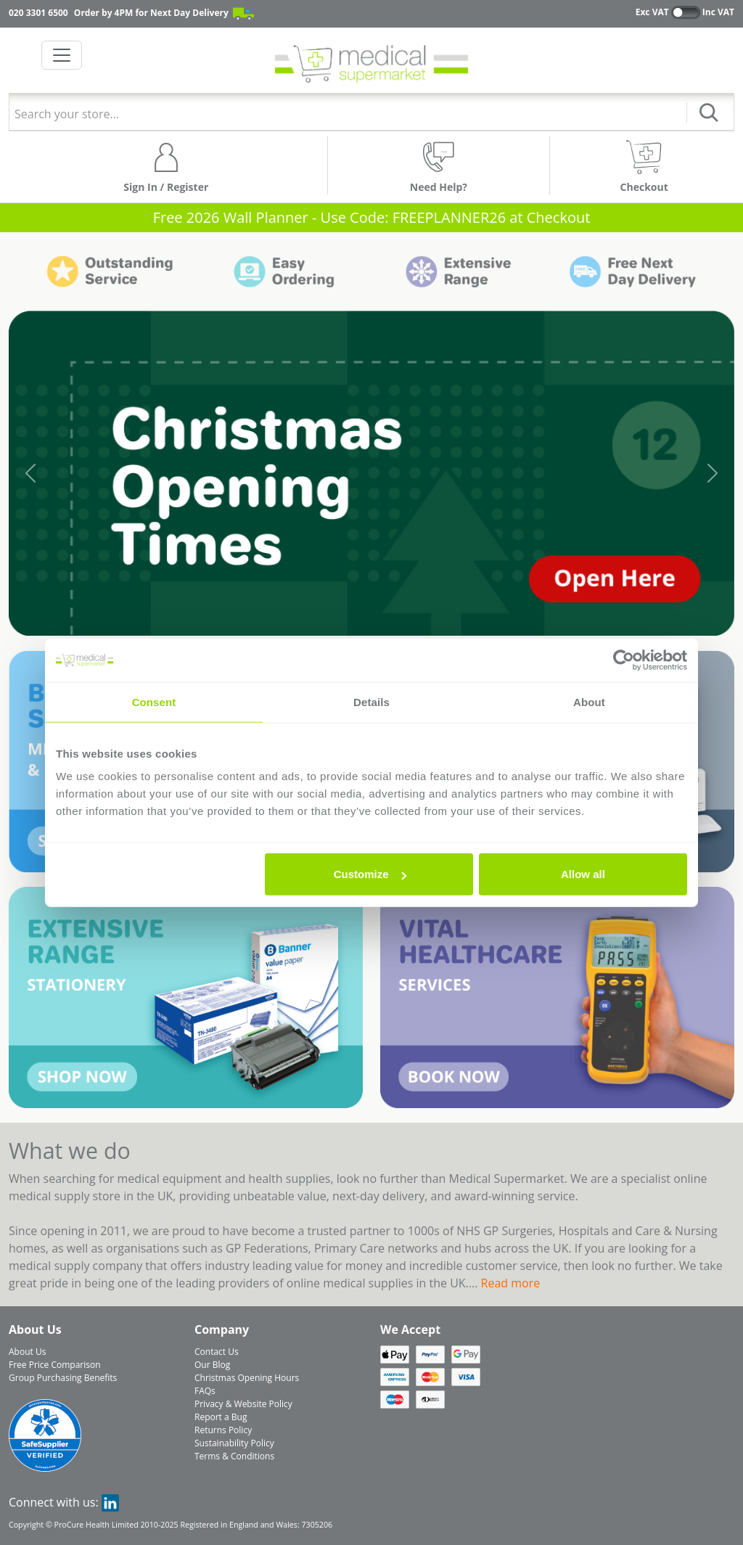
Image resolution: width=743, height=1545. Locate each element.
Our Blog (212, 1364)
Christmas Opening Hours (246, 1378)
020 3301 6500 (38, 13)
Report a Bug (220, 1417)
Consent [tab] (154, 701)
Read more (511, 1283)
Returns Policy (223, 1430)
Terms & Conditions (234, 1456)
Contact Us (216, 1351)
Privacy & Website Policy (243, 1404)
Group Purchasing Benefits (63, 1378)
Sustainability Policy (234, 1443)
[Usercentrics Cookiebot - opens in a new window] (623, 660)
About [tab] (589, 701)
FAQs (204, 1391)
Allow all (583, 874)
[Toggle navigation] (61, 55)
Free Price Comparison (55, 1364)
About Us (27, 1351)
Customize (370, 874)
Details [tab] (371, 701)
